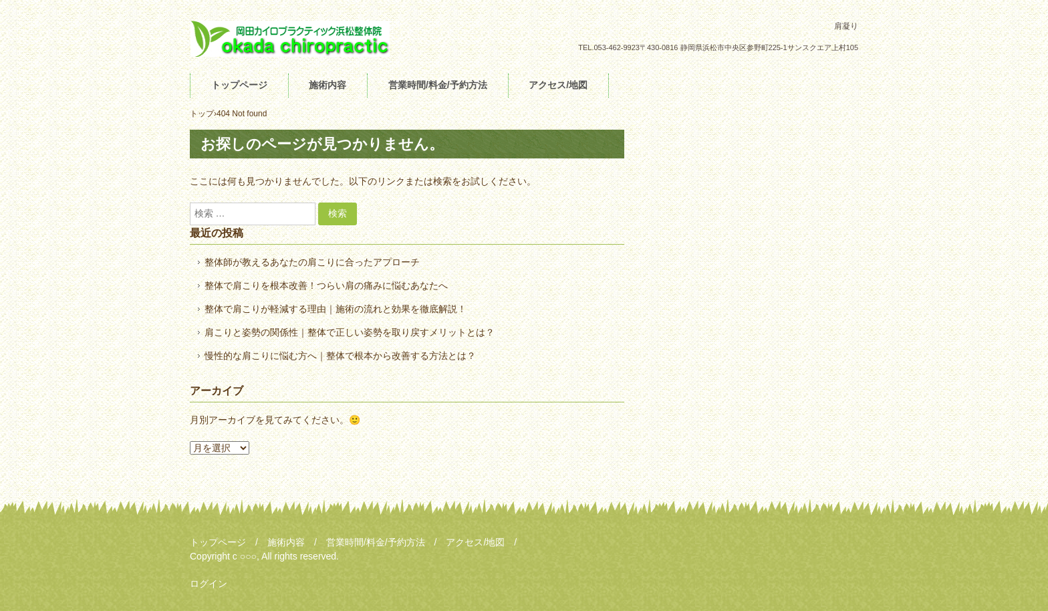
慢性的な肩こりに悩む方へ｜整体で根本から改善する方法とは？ (340, 355)
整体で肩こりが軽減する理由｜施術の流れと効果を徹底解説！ (336, 308)
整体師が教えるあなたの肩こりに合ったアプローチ (312, 262)
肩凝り (290, 38)
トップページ (239, 85)
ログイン (208, 583)
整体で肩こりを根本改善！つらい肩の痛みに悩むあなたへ (326, 285)
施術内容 (327, 85)
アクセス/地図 (558, 85)
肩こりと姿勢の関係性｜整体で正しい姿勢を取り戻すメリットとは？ (350, 332)
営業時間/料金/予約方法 (437, 85)
